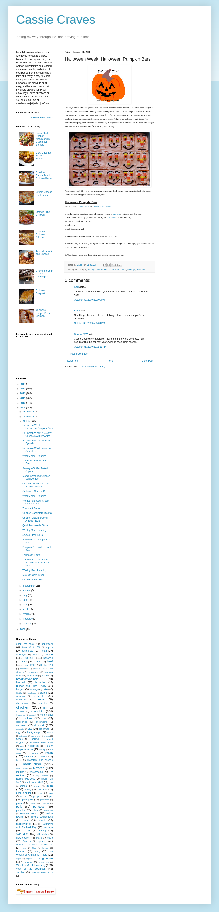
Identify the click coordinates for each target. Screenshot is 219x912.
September (29, 585)
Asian (44, 650)
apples (49, 647)
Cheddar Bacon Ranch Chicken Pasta (44, 175)
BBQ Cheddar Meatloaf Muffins (43, 155)
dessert (99, 269)
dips (30, 728)
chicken (22, 707)
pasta (49, 785)
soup (50, 837)
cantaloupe (31, 693)
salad (42, 820)
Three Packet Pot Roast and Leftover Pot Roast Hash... (36, 562)
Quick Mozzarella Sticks (35, 525)
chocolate (37, 711)
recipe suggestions (42, 816)
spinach (42, 841)
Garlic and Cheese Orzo (35, 491)
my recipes (42, 776)
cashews (20, 696)
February (28, 618)
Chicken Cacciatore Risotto (37, 513)
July (25, 595)
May (25, 604)
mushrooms (36, 772)
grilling (35, 739)
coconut (32, 715)
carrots (43, 692)
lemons (43, 756)
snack (39, 838)
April (25, 609)
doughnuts (44, 729)
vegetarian (46, 858)
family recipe (34, 732)
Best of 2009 (30, 665)
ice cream (33, 753)
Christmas (20, 715)
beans (37, 661)
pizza (19, 803)
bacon (49, 654)
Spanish (27, 841)
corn (44, 718)
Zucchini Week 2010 (42, 872)
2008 (23, 629)
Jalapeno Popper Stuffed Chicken (44, 313)
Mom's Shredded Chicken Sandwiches (36, 477)
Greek (19, 739)
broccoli (20, 682)
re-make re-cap (29, 813)
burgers (20, 689)
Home (110, 360)
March (26, 614)
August (27, 590)
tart (24, 848)
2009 (23, 407)
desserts (20, 729)
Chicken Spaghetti (41, 292)
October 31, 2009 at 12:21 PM (90, 346)
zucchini (20, 872)
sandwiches (23, 823)
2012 (23, 393)
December (29, 411)
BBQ (24, 661)
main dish (32, 764)
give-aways (35, 736)
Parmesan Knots (31, 555)
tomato (45, 848)
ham (21, 746)
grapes (47, 736)
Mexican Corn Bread (33, 575)
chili (45, 708)
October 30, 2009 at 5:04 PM (89, 323)
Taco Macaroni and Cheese (44, 252)
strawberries (46, 844)
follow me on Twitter (42, 117)
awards (36, 654)
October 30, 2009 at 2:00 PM (89, 299)
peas (50, 793)
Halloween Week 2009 (115, 269)
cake (45, 689)
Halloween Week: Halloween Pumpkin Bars (37, 426)
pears (40, 793)
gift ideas (23, 736)
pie (51, 796)
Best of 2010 (46, 665)
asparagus (21, 654)
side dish (22, 834)
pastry (28, 789)
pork (19, 806)
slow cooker (22, 837)
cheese (39, 699)
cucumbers (41, 722)
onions (23, 785)
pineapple (27, 799)
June (26, 599)
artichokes (27, 650)
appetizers (47, 644)
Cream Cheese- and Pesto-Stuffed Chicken (37, 485)
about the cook (25, 644)
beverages (34, 672)
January (27, 623)
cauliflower (21, 699)
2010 (23, 403)
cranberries (21, 722)
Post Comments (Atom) (92, 366)
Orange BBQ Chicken (43, 213)
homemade (112, 217)
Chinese (20, 711)
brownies (40, 682)
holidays (131, 269)
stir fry (32, 845)
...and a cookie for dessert (102, 206)
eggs (18, 732)
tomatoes (21, 851)
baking (91, 269)
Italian (49, 753)
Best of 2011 (25, 669)
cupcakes (21, 725)
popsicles (45, 803)
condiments (46, 714)
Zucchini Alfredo (31, 508)
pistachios (44, 800)
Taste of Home (84, 206)
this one (116, 214)
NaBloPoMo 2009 (25, 778)
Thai (34, 848)
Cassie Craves (55, 19)
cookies (27, 718)
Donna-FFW (81, 334)
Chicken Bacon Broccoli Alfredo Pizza (35, 519)
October (27, 421)
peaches (42, 789)
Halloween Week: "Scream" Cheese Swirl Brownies (37, 434)
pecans (24, 796)
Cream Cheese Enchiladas (44, 193)
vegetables (30, 858)
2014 (23, 384)
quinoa (35, 810)
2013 (23, 388)
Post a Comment (79, 353)
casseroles (39, 696)
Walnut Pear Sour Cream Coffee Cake (35, 502)
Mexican (38, 768)
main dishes (22, 768)
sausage (48, 827)
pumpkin (141, 269)
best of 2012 (39, 669)
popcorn (32, 803)
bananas (48, 658)
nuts (51, 782)
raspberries (48, 810)
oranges (37, 786)
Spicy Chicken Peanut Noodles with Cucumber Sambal (43, 139)
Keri (76, 287)
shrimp (42, 830)
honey (42, 749)
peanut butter (23, 793)
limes (18, 760)
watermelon (44, 862)
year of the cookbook (30, 868)
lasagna (28, 756)
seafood (27, 830)
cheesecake (22, 703)
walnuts (28, 862)
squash (19, 844)
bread (44, 675)
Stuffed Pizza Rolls (32, 535)
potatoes (38, 806)
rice (26, 820)
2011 (23, 398)
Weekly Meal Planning (34, 456)
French (50, 732)
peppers (37, 796)
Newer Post (72, 360)
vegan (18, 858)
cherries (43, 703)
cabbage (34, 689)
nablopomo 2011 (34, 782)
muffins (20, 772)
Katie (77, 310)
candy (19, 693)
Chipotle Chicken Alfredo (40, 234)
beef (50, 661)
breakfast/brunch (27, 679)
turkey (37, 851)
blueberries (32, 675)
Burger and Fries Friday (31, 686)
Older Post (147, 360)
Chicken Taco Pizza (33, 579)
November (29, 416)
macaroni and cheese (40, 760)
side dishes (43, 834)
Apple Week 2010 (31, 647)
